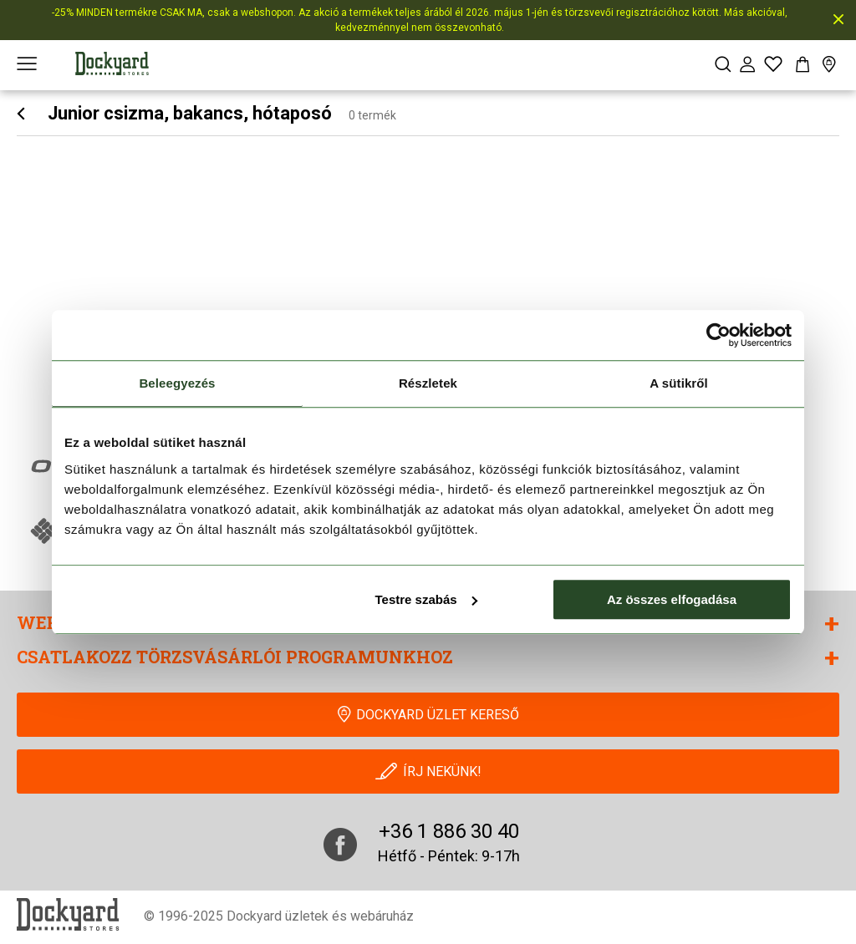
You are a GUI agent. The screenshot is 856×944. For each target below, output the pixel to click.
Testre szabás (426, 599)
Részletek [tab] (428, 383)
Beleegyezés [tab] (177, 383)
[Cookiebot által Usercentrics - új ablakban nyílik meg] (718, 335)
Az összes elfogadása (671, 599)
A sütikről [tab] (679, 383)
